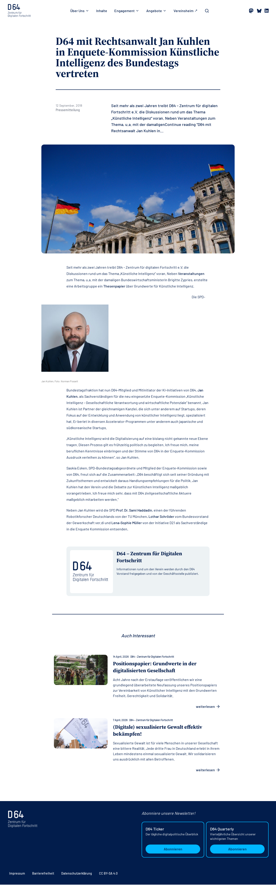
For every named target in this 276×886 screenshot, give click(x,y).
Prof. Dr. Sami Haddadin (134, 510)
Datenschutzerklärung (76, 875)
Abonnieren (173, 850)
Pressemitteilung (68, 110)
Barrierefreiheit (43, 875)
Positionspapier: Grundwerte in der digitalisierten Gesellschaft (156, 668)
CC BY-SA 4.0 (108, 875)
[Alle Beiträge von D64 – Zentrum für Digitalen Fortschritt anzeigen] (161, 558)
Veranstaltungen (191, 273)
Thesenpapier (114, 286)
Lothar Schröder (161, 516)
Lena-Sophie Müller (126, 523)
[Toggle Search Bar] (207, 11)
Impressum (17, 875)
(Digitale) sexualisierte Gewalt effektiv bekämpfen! (160, 731)
